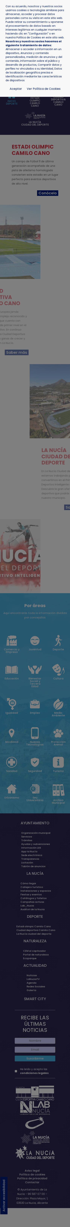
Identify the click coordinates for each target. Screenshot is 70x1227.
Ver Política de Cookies (44, 89)
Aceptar (16, 89)
